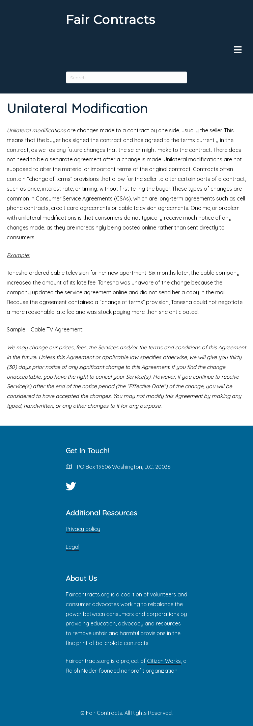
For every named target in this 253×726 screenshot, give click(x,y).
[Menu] (237, 49)
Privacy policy (83, 529)
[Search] (126, 77)
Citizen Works (164, 660)
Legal (72, 546)
